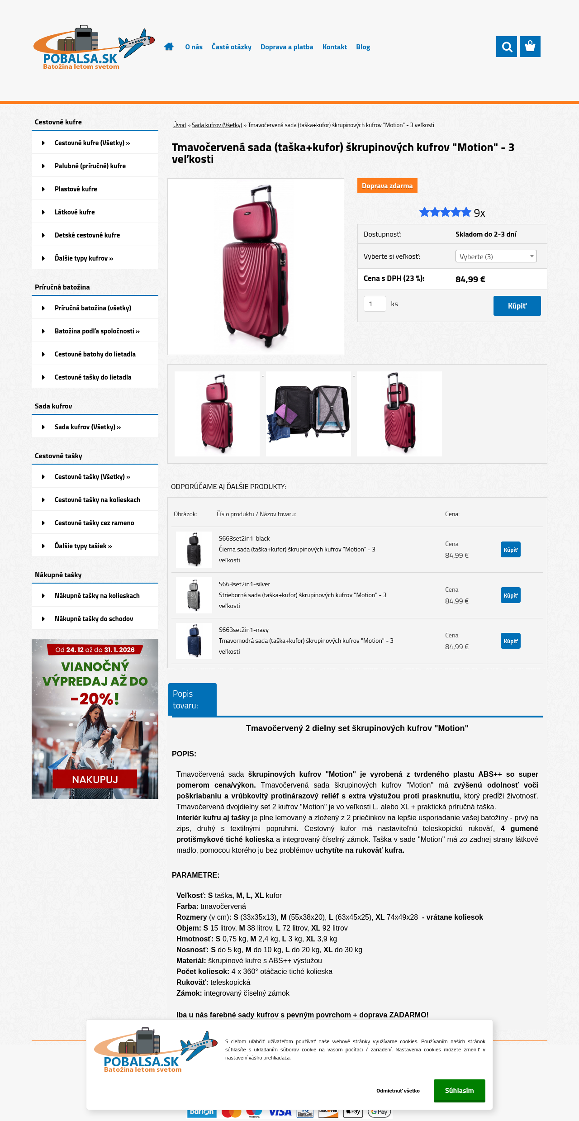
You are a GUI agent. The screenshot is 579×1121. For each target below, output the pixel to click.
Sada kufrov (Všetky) (217, 124)
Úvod (179, 124)
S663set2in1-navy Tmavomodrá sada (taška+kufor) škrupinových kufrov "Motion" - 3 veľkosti (306, 640)
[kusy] (375, 304)
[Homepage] (164, 46)
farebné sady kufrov (244, 1015)
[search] (507, 47)
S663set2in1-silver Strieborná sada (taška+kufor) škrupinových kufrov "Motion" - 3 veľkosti (303, 594)
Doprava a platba (287, 46)
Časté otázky (232, 46)
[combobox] (496, 256)
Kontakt (335, 46)
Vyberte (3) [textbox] (476, 256)
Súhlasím (459, 1090)
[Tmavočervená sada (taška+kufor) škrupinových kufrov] (256, 182)
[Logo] (94, 47)
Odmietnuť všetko (397, 1090)
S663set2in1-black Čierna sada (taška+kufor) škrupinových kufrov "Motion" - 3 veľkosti (297, 549)
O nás (194, 46)
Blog (363, 46)
